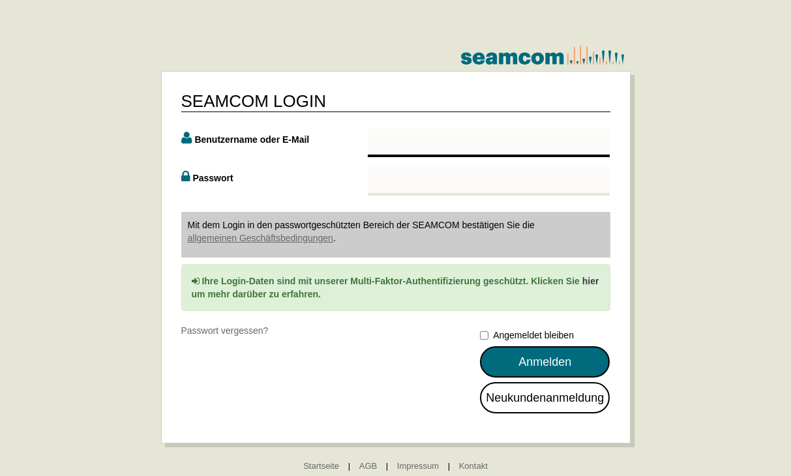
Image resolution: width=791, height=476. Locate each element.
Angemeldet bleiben (527, 335)
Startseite (321, 466)
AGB (368, 466)
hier (590, 281)
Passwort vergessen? (225, 330)
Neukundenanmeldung (545, 397)
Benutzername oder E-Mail (251, 139)
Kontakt (473, 466)
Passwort (212, 178)
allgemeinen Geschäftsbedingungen (260, 238)
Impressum (418, 466)
